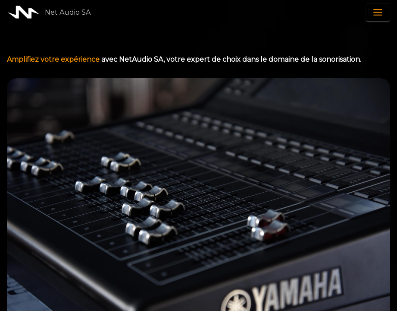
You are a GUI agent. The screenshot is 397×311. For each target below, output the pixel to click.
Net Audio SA (68, 12)
